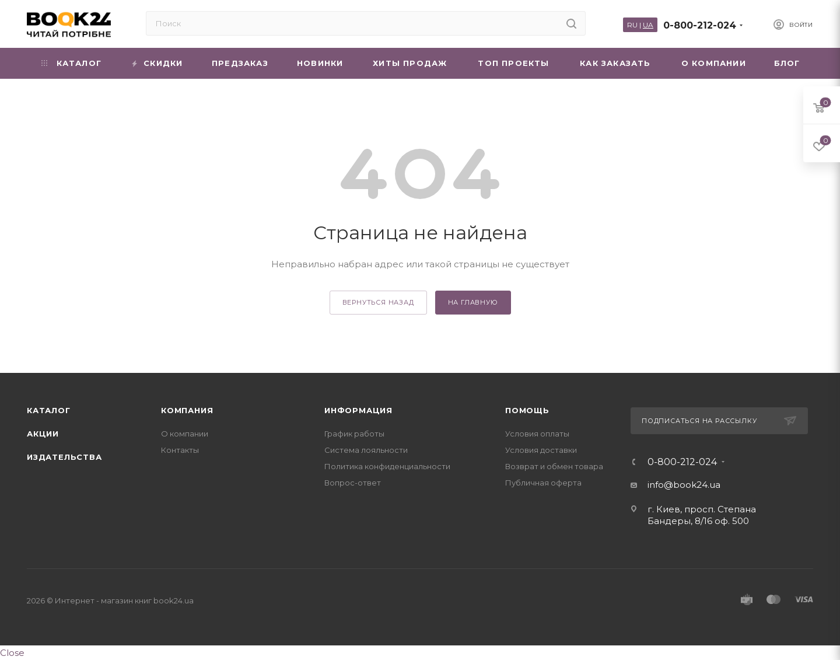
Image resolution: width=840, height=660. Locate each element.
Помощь (527, 410)
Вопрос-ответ (352, 482)
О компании (184, 433)
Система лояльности (366, 450)
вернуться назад (378, 302)
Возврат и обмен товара (554, 466)
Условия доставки (541, 450)
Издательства (64, 457)
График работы (354, 433)
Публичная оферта (543, 482)
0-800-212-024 (699, 25)
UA (648, 24)
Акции (43, 433)
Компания (187, 410)
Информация (358, 410)
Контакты (180, 450)
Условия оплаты (537, 433)
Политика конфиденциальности (387, 466)
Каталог (49, 410)
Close (12, 652)
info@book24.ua (684, 484)
